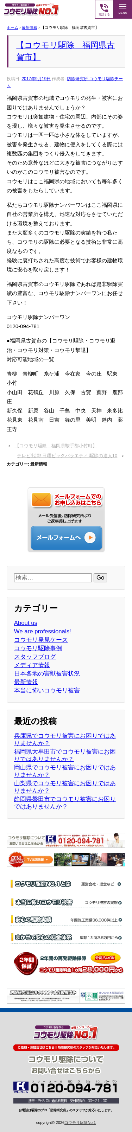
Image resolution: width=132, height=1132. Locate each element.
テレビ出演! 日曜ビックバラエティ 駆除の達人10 (67, 455)
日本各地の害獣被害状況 (47, 673)
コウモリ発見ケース (41, 640)
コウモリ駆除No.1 (80, 1122)
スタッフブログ (35, 656)
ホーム (12, 27)
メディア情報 (32, 665)
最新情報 (29, 27)
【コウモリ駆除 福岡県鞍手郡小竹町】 (56, 445)
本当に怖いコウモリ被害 (47, 690)
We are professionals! (42, 631)
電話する (104, 9)
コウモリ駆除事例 (38, 648)
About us (25, 623)
